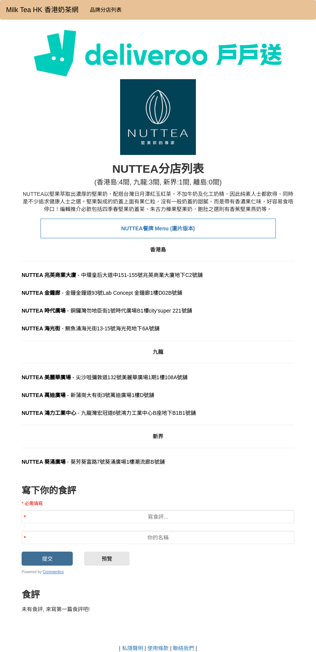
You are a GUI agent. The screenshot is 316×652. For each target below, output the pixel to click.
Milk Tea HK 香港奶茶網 (42, 10)
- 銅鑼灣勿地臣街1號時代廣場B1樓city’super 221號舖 (107, 311)
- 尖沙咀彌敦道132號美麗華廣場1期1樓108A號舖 (105, 377)
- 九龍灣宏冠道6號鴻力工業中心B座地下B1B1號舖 (109, 413)
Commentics (53, 572)
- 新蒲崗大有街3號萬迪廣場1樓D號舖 (88, 395)
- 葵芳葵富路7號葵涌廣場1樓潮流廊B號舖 (93, 462)
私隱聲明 (132, 648)
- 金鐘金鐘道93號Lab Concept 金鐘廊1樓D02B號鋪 (102, 293)
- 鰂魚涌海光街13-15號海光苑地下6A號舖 (91, 328)
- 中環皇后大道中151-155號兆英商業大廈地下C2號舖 (112, 275)
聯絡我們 (183, 648)
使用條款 (158, 648)
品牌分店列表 (106, 10)
